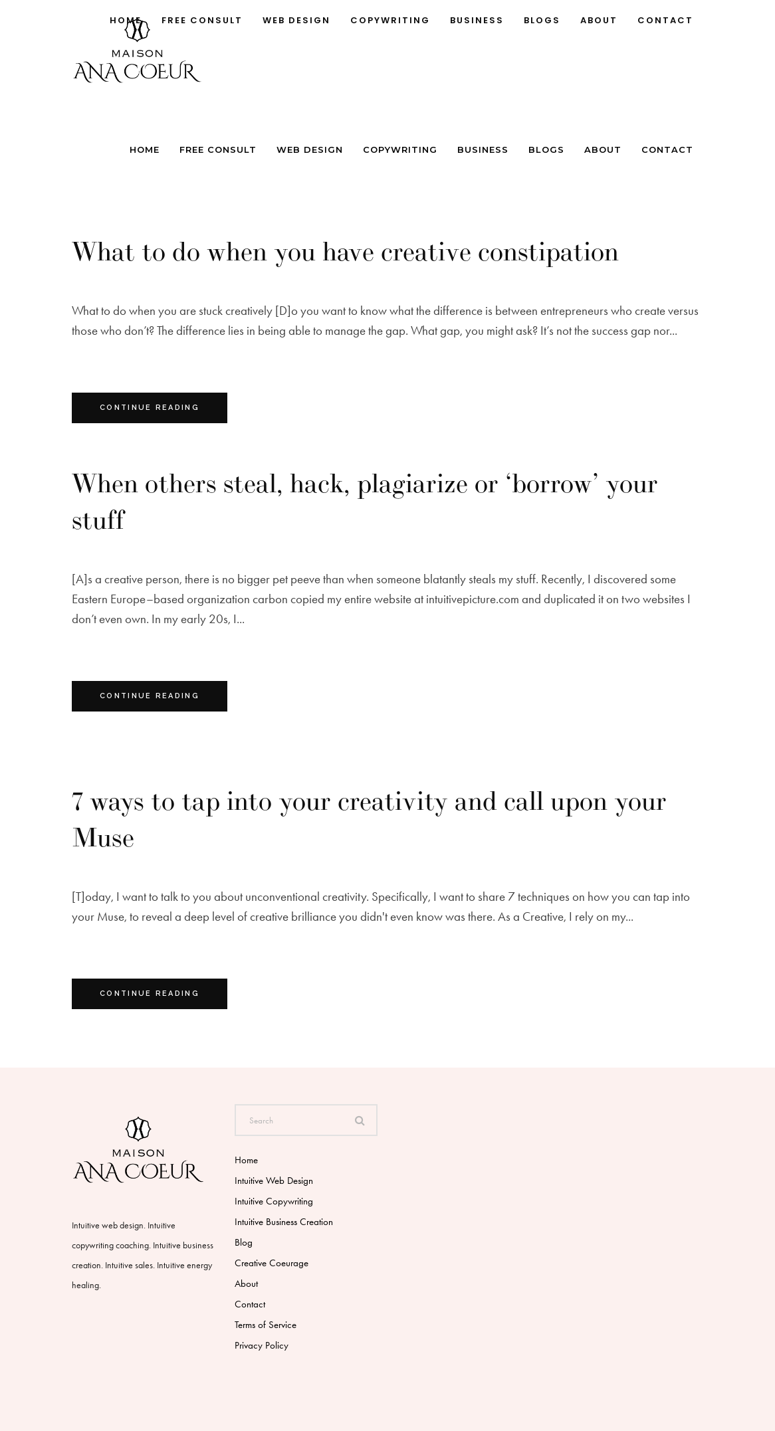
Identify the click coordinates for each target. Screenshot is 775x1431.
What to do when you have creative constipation (345, 251)
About (246, 1283)
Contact (250, 1304)
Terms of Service (265, 1325)
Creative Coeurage (271, 1263)
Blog (244, 1242)
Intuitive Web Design (274, 1181)
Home (246, 1160)
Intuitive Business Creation (284, 1222)
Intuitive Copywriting (274, 1201)
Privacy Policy (261, 1345)
